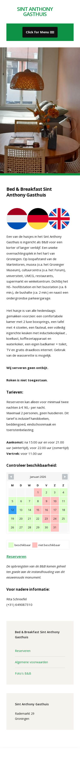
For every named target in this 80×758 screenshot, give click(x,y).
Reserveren (16, 556)
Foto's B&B (23, 673)
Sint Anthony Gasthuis (35, 11)
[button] (40, 32)
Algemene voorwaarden (31, 662)
